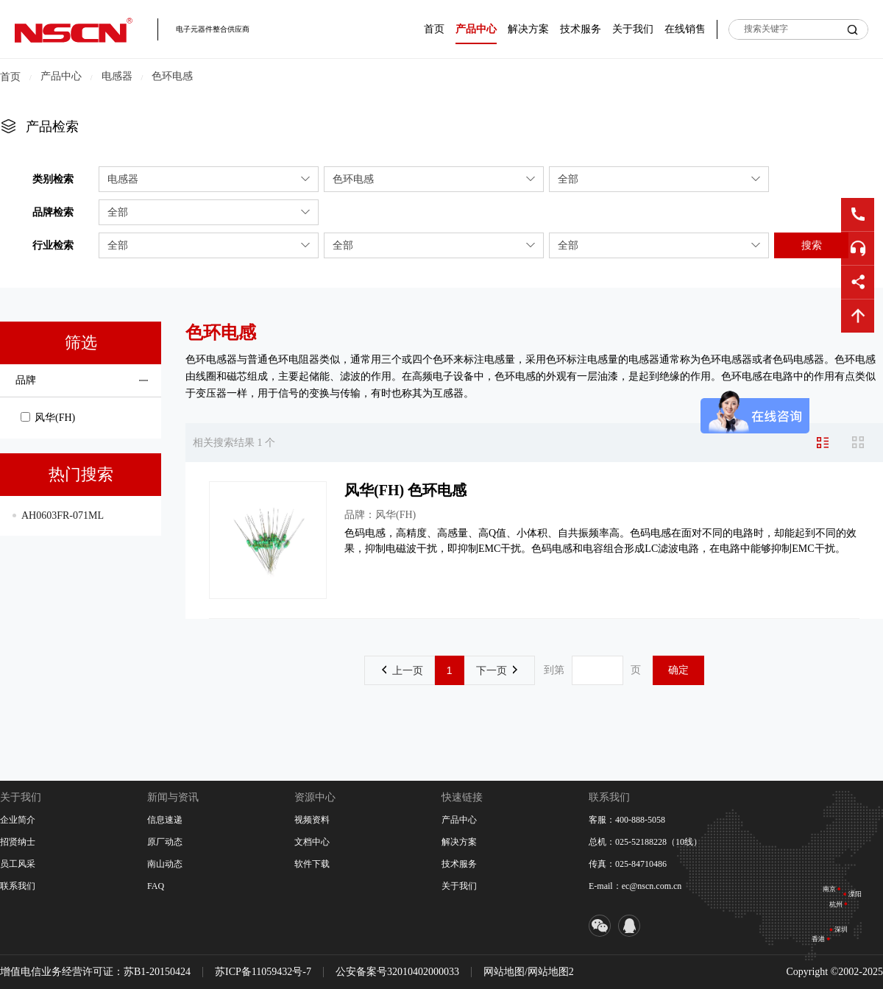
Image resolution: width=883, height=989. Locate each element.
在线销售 (685, 29)
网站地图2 (551, 971)
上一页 (402, 670)
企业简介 (17, 820)
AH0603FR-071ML (62, 515)
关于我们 (632, 29)
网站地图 (504, 971)
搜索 (811, 245)
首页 (434, 29)
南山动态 (164, 864)
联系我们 (17, 886)
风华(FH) (48, 417)
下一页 (496, 670)
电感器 (117, 76)
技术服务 (580, 29)
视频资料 (312, 820)
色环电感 (172, 76)
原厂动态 (164, 842)
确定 (678, 670)
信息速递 (164, 820)
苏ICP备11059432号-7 (263, 971)
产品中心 (476, 29)
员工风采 (17, 864)
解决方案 (528, 29)
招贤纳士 (17, 842)
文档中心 (312, 842)
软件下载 (312, 864)
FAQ (155, 886)
